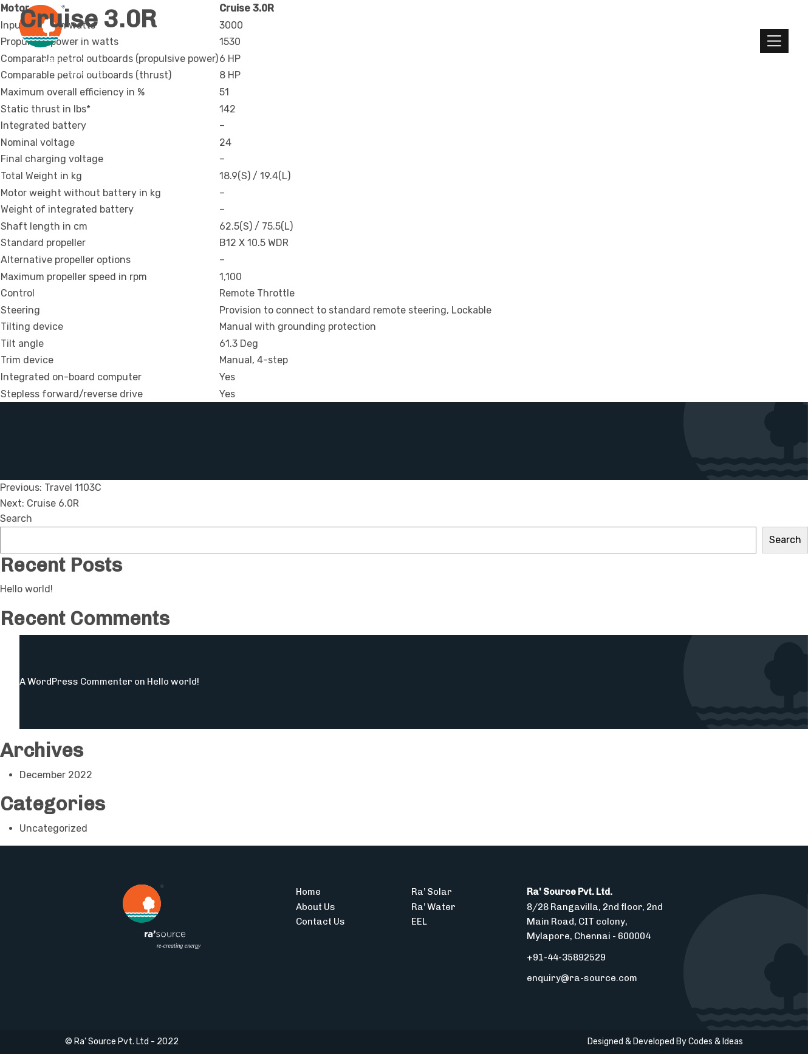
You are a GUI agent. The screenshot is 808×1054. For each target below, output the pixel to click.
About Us (315, 907)
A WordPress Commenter (75, 681)
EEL (419, 921)
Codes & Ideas (715, 1041)
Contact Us (320, 921)
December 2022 (55, 775)
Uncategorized (53, 828)
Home (308, 891)
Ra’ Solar (431, 891)
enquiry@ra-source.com (582, 978)
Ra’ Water (433, 907)
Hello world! (26, 589)
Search (16, 518)
